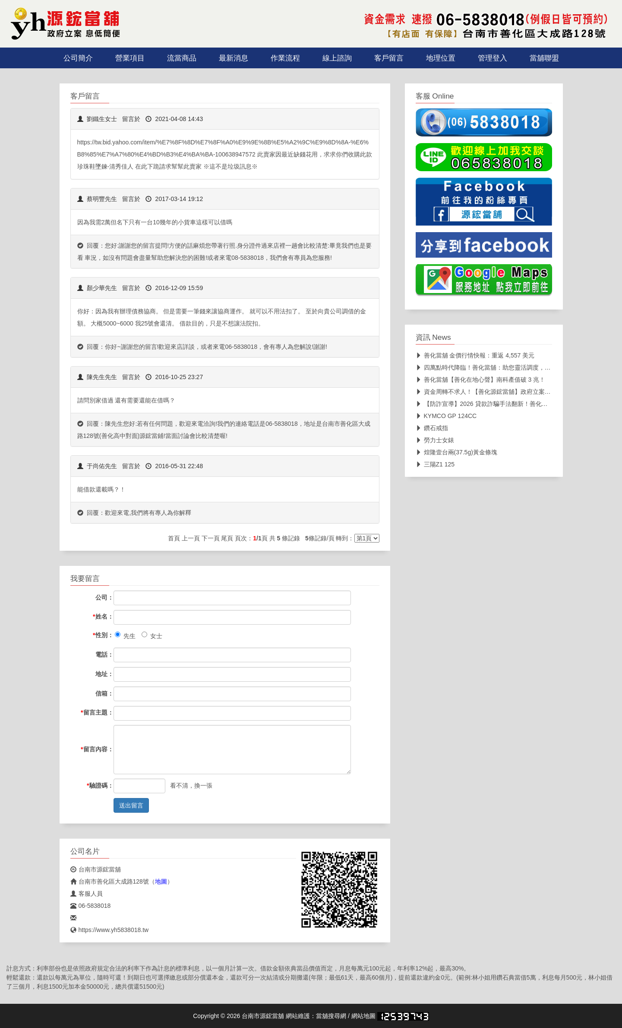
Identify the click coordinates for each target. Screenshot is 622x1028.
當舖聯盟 (544, 58)
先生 (125, 635)
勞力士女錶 (435, 440)
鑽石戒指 (432, 428)
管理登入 (492, 58)
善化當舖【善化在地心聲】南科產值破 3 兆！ (481, 379)
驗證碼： (100, 785)
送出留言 (131, 805)
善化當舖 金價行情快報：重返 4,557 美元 (475, 355)
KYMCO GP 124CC (446, 415)
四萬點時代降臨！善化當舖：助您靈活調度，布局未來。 (495, 367)
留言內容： (97, 749)
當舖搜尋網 (331, 1015)
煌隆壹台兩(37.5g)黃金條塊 (456, 452)
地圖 (161, 881)
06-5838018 (90, 905)
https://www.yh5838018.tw (109, 929)
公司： (104, 597)
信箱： (104, 693)
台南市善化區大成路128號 (109, 881)
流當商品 (181, 58)
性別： (103, 635)
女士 (152, 635)
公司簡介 (78, 58)
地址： (104, 673)
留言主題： (97, 712)
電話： (104, 654)
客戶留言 (389, 58)
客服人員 (86, 893)
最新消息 (233, 58)
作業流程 (285, 58)
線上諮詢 (337, 58)
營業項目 (130, 58)
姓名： (103, 616)
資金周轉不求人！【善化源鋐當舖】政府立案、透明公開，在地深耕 (510, 391)
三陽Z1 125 (435, 464)
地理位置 (440, 58)
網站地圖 (363, 1015)
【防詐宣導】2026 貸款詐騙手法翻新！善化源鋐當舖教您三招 (503, 403)
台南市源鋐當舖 (95, 869)
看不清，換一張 (191, 785)
